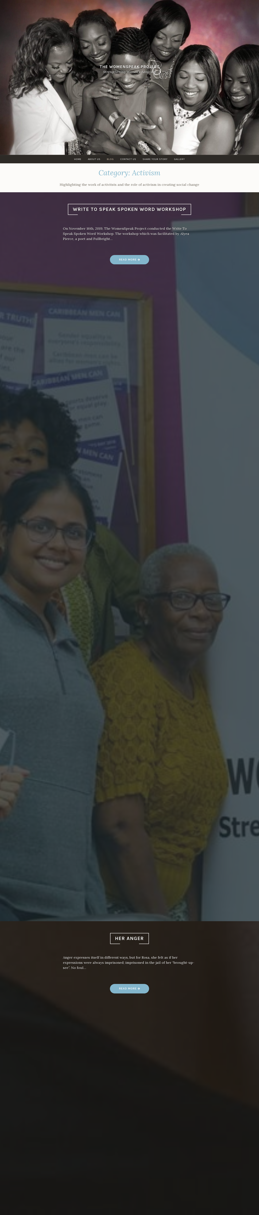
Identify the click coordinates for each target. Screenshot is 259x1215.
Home (77, 159)
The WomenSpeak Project (130, 66)
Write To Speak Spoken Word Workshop (129, 209)
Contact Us (128, 159)
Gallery (179, 159)
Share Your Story (155, 159)
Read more (129, 261)
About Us (94, 159)
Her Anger (129, 938)
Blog (110, 159)
